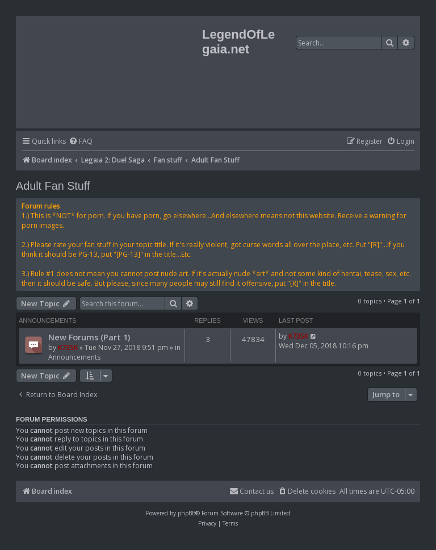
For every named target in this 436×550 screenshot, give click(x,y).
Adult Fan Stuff (53, 186)
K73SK (68, 347)
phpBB (186, 513)
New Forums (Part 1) (89, 337)
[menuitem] (81, 141)
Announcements (74, 357)
